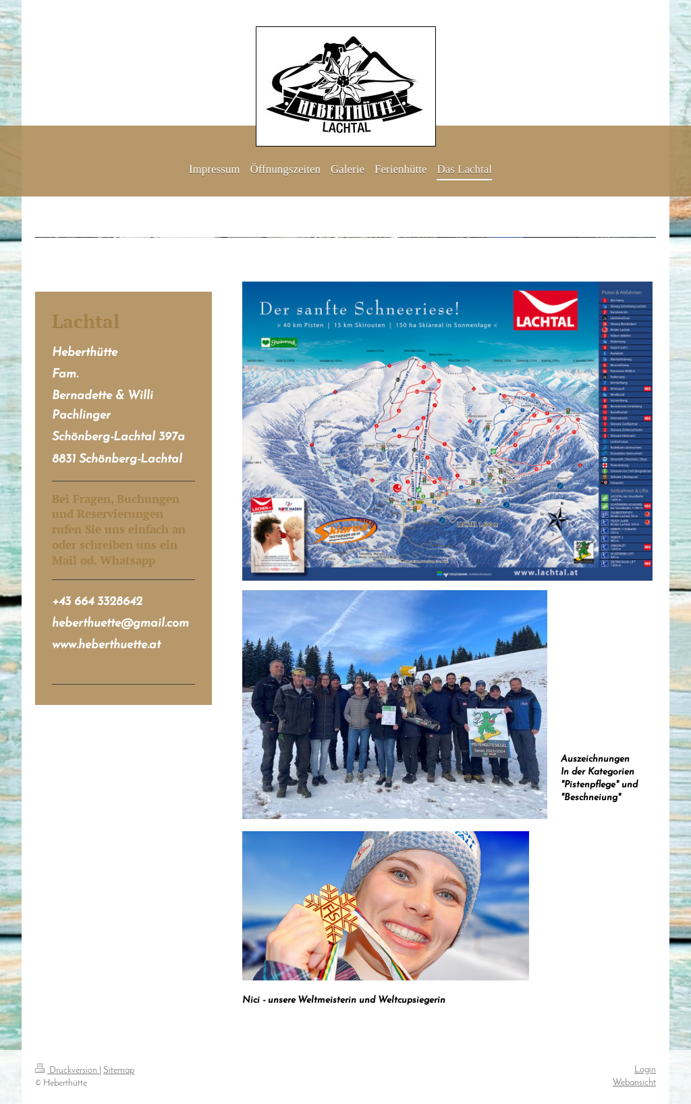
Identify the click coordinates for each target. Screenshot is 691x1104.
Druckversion (67, 1071)
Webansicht (634, 1083)
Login (645, 1070)
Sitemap (118, 1071)
